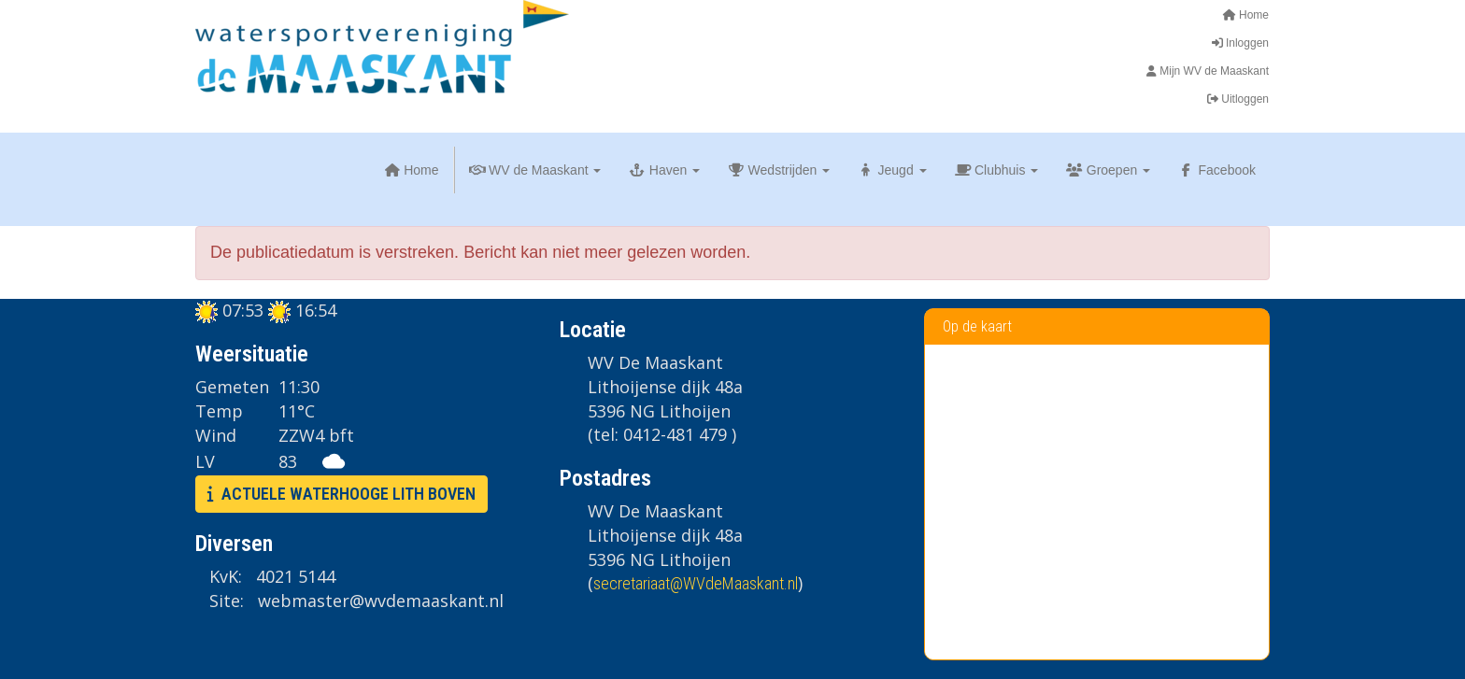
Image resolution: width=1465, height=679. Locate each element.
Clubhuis (997, 170)
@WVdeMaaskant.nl (695, 583)
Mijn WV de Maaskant (1206, 71)
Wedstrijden (779, 170)
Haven (664, 170)
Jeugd (892, 170)
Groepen (1108, 170)
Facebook (1217, 170)
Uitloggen (1236, 99)
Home (1245, 14)
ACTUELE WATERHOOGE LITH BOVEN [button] (341, 493)
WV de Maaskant (535, 170)
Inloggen (1239, 43)
